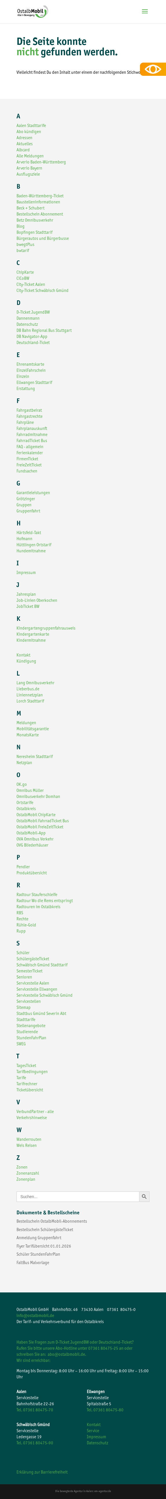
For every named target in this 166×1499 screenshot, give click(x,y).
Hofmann (24, 539)
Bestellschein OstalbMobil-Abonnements (51, 1222)
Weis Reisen (26, 1146)
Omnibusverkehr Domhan (38, 797)
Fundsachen (26, 471)
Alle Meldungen (30, 156)
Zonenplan (25, 1180)
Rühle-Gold (26, 925)
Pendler (23, 867)
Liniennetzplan (29, 695)
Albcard (23, 150)
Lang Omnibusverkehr (35, 683)
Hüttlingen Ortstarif (33, 545)
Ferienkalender (29, 453)
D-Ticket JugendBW (33, 312)
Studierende (27, 1032)
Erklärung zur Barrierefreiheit (42, 1472)
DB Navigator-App (31, 337)
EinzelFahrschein (31, 371)
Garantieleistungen (33, 493)
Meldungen (26, 723)
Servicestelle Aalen (32, 983)
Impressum (26, 573)
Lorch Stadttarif (30, 701)
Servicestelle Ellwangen (36, 989)
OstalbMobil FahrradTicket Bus (42, 821)
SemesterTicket (29, 971)
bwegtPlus (25, 245)
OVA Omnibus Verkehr (35, 839)
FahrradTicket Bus (31, 441)
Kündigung (26, 661)
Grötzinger (25, 499)
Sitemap (23, 1008)
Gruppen (24, 505)
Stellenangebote (30, 1026)
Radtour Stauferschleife (36, 895)
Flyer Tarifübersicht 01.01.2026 (43, 1246)
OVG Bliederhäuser (32, 845)
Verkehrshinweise (31, 1118)
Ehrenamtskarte (30, 365)
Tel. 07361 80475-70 (34, 1410)
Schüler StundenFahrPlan (38, 1254)
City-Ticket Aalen (30, 285)
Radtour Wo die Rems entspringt (44, 901)
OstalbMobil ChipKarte (36, 815)
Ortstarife (24, 803)
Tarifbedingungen (32, 1072)
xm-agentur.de (102, 1491)
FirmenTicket (27, 459)
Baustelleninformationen (38, 202)
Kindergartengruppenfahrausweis (45, 628)
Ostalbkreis (26, 809)
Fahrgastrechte (29, 417)
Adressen (24, 138)
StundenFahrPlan (31, 1038)
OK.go (21, 785)
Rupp (21, 931)
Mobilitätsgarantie (32, 729)
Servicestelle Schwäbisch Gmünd (44, 996)
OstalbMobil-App (31, 833)
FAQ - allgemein (29, 447)
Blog (20, 227)
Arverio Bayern (29, 168)
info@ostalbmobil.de (35, 1316)
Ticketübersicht (29, 1090)
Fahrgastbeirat (29, 411)
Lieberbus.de (27, 689)
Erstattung (25, 389)
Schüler (22, 953)
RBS (19, 913)
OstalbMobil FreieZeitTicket (39, 827)
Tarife (21, 1078)
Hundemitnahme (31, 551)
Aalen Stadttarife (31, 126)
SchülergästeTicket (32, 959)
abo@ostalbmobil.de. (67, 1355)
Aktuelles (24, 144)
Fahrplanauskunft (31, 429)
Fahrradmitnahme (31, 435)
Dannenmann (28, 319)
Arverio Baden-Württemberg (41, 162)
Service (93, 1431)
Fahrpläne (25, 423)
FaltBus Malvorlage (32, 1263)
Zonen (21, 1167)
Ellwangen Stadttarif (34, 383)
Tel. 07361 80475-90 (34, 1443)
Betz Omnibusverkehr (34, 220)
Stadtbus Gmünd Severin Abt (41, 1014)
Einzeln (22, 377)
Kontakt (23, 655)
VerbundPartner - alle (35, 1112)
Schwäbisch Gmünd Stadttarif (41, 965)
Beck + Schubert (30, 208)
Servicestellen (28, 1002)
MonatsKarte (27, 735)
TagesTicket (26, 1066)
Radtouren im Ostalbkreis (38, 907)
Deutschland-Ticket (33, 343)
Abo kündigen (28, 132)
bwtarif (22, 251)
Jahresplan (26, 595)
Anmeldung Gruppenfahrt (38, 1238)
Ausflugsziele (28, 174)
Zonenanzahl (27, 1173)
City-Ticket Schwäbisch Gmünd (42, 291)
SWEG (21, 1044)
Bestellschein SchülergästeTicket (44, 1230)
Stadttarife (25, 1020)
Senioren (24, 977)
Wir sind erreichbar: (33, 1361)
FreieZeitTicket (29, 465)
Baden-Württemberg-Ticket (40, 196)
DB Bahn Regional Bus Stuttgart (44, 331)
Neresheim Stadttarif (34, 757)
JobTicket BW (27, 607)
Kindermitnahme (31, 641)
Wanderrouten (28, 1140)
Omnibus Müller (30, 791)
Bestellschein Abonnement (39, 214)
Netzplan (24, 763)
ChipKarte (25, 273)
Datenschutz (27, 325)
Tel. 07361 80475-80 (105, 1410)
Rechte (22, 919)
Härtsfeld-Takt (28, 533)
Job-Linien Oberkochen (36, 601)
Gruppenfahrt (28, 511)
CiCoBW (22, 279)
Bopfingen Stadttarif (34, 233)
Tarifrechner (26, 1084)
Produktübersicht (31, 873)
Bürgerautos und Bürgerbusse (42, 239)
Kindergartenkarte (32, 634)
